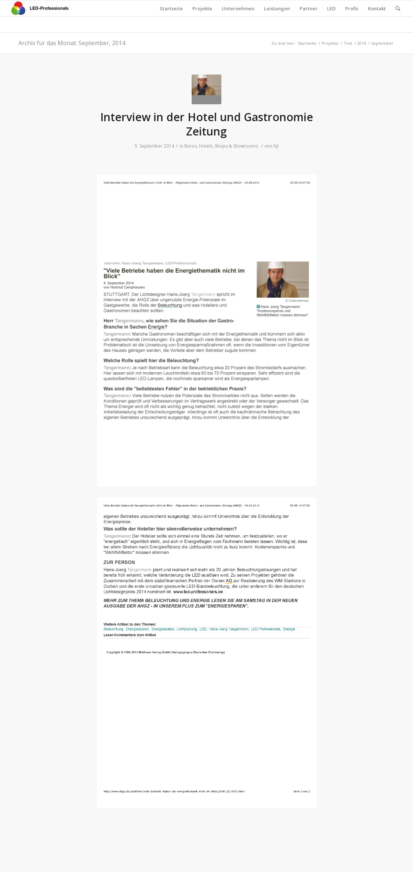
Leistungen (277, 8)
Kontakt (377, 8)
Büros (190, 146)
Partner (309, 8)
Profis (351, 8)
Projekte (202, 8)
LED (331, 8)
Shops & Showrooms (236, 146)
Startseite (171, 8)
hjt (276, 146)
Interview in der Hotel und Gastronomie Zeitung (206, 124)
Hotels (206, 146)
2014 (361, 43)
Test (348, 43)
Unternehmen (238, 8)
